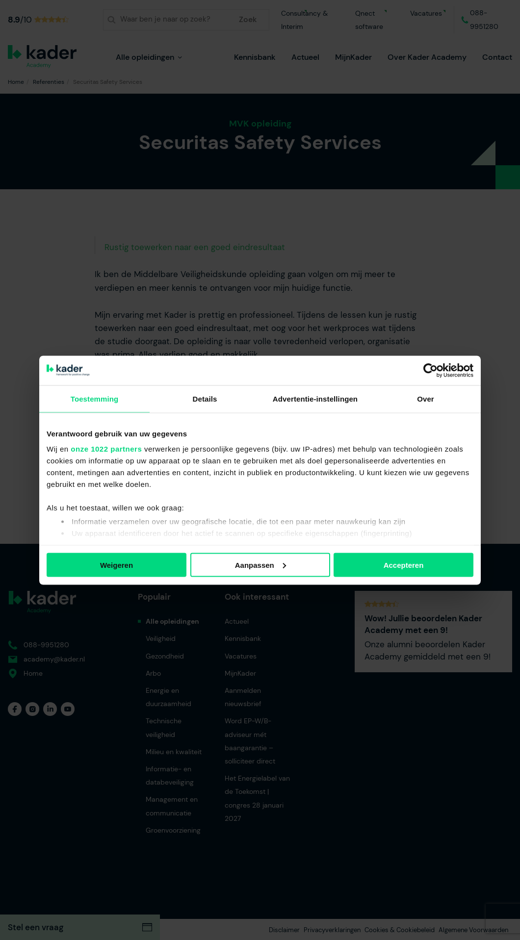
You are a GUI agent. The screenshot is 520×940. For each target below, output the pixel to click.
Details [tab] (205, 398)
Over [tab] (425, 398)
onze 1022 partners (106, 449)
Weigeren (116, 564)
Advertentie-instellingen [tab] (315, 398)
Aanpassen (260, 564)
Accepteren (404, 564)
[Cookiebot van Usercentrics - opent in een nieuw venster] (430, 370)
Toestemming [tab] (95, 398)
